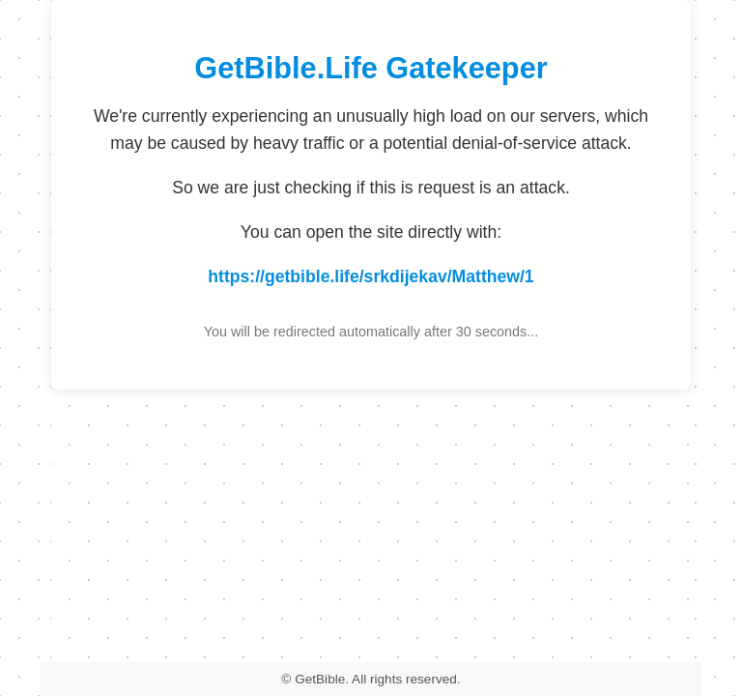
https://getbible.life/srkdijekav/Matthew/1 (370, 276)
